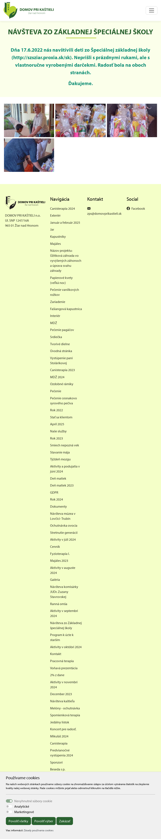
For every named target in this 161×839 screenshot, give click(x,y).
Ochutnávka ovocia (63, 525)
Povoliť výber (43, 821)
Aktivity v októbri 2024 (66, 647)
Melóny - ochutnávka (65, 708)
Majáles (55, 243)
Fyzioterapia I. (60, 554)
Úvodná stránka (61, 351)
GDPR (54, 492)
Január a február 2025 (65, 222)
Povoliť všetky (18, 821)
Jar (52, 229)
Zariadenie (57, 302)
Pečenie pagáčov (62, 330)
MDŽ (53, 323)
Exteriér (55, 215)
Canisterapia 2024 (62, 208)
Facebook (138, 208)
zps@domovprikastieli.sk (104, 213)
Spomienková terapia (65, 715)
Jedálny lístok (59, 722)
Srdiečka (56, 337)
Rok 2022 (56, 410)
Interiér (55, 316)
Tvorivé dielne (60, 344)
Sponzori (56, 762)
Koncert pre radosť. (63, 729)
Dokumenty (58, 506)
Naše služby (58, 431)
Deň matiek (58, 478)
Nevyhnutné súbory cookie (33, 801)
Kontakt (55, 654)
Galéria (55, 579)
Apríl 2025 (57, 424)
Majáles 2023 (59, 560)
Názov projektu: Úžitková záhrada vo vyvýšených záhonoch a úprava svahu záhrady (65, 260)
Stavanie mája (60, 452)
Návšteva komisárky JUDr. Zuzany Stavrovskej (64, 592)
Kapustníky (58, 236)
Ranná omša (58, 604)
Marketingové (24, 812)
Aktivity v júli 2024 (63, 539)
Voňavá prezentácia (64, 668)
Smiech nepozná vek (64, 445)
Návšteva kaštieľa (62, 701)
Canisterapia (59, 743)
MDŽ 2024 (57, 377)
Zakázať (64, 821)
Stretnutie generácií (64, 532)
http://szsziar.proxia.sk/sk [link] (41, 57)
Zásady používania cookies (38, 830)
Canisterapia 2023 (62, 370)
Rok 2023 (56, 438)
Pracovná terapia (62, 661)
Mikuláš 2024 (59, 736)
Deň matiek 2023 (62, 485)
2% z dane (57, 675)
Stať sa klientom (61, 417)
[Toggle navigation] (151, 10)
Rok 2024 (56, 499)
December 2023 (61, 694)
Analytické (21, 806)
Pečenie (55, 391)
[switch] (9, 806)
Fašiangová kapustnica (66, 309)
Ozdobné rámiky (61, 384)
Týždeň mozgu (60, 459)
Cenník (55, 546)
